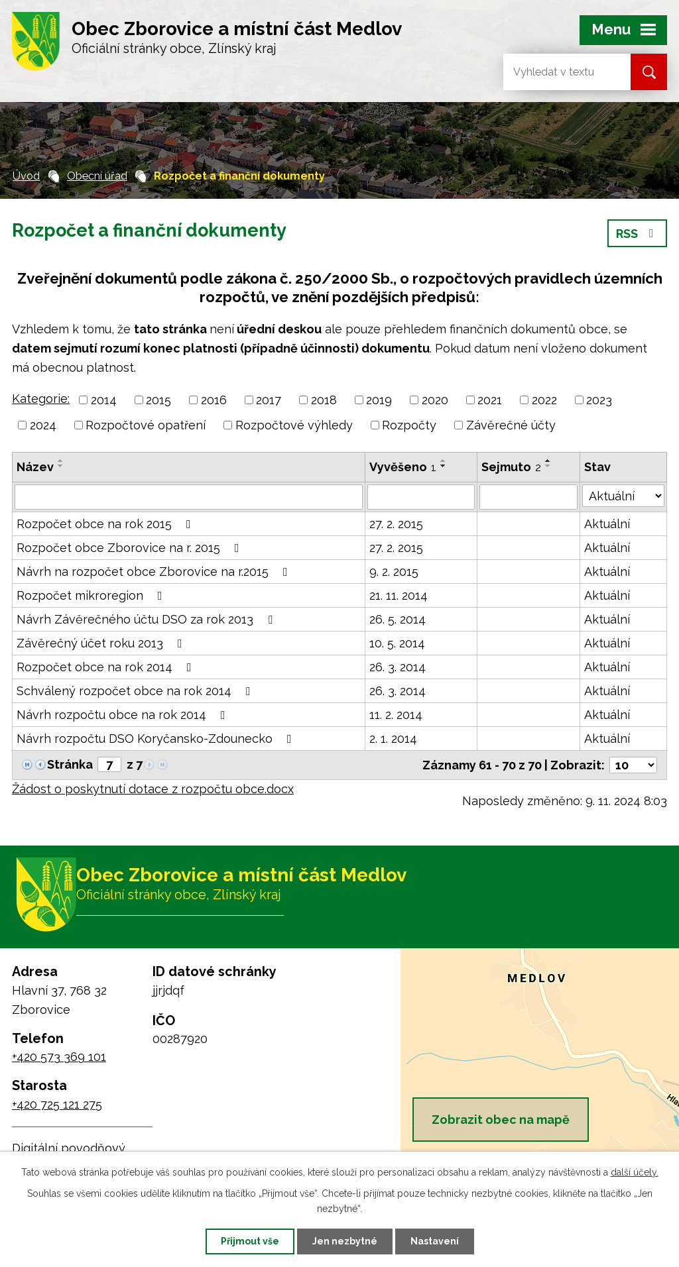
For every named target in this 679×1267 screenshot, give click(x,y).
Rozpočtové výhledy (294, 425)
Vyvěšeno (402, 467)
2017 (268, 400)
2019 (379, 400)
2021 (489, 400)
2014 (104, 400)
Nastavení (434, 1241)
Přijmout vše (250, 1241)
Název (35, 467)
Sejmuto (511, 467)
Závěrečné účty (511, 425)
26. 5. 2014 (397, 619)
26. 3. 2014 (397, 667)
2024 (43, 425)
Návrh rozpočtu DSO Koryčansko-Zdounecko (157, 738)
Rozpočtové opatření (146, 425)
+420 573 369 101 (59, 1057)
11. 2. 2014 (395, 715)
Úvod (26, 176)
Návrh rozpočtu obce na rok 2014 (124, 715)
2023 (599, 400)
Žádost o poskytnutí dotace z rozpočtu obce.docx (153, 789)
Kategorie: (41, 399)
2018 (324, 400)
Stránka (70, 764)
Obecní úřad (97, 176)
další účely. (634, 1172)
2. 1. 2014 (393, 738)
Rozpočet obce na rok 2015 (106, 524)
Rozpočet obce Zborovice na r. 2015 (131, 548)
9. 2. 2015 (393, 571)
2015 (158, 400)
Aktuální (607, 524)
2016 (214, 400)
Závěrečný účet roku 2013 (102, 643)
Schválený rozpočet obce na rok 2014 (136, 691)
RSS (637, 234)
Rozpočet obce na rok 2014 (107, 667)
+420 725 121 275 (57, 1104)
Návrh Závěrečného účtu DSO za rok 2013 (147, 619)
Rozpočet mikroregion (92, 595)
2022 (544, 400)
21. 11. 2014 (398, 595)
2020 (435, 400)
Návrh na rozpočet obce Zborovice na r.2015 (155, 571)
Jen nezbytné (344, 1241)
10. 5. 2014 (397, 643)
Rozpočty (409, 425)
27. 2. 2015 (396, 524)
